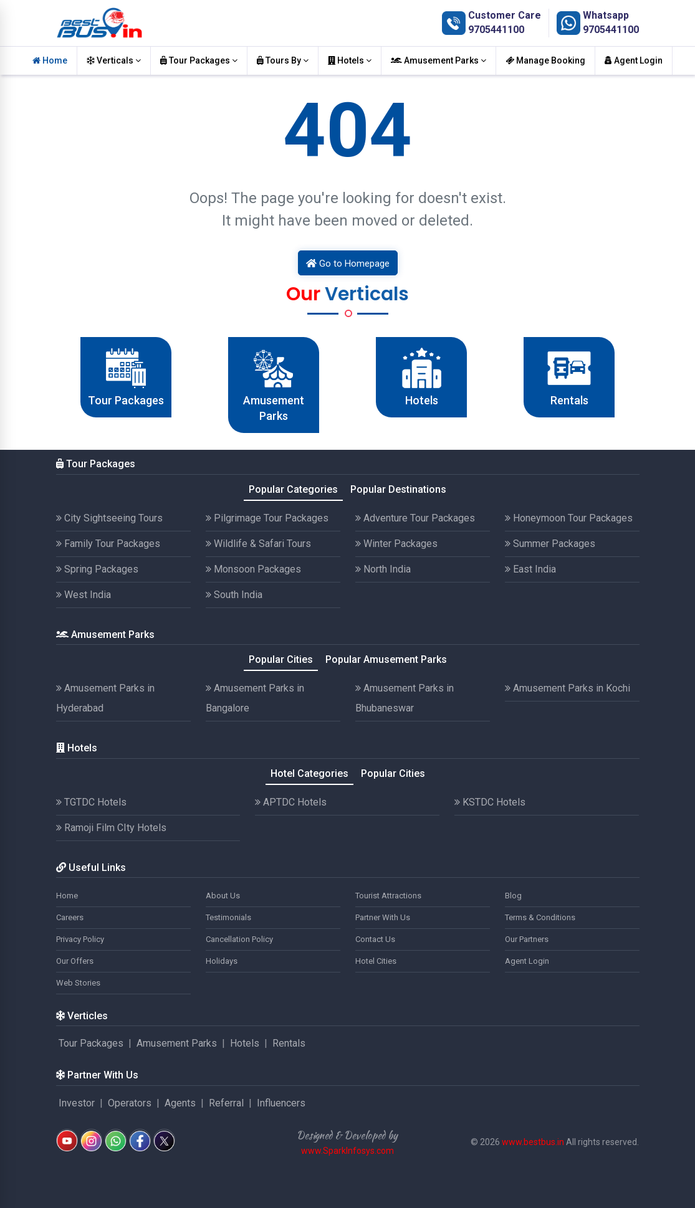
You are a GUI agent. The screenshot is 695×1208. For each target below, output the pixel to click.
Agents (180, 1103)
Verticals (114, 60)
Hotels (349, 60)
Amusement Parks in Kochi (567, 688)
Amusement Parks (438, 60)
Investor (77, 1103)
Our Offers (74, 961)
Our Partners (527, 939)
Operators (129, 1103)
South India (234, 595)
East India (530, 569)
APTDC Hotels (291, 802)
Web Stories (78, 982)
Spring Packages (97, 569)
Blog (513, 895)
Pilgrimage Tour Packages (267, 518)
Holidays (221, 961)
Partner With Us (382, 917)
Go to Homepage (348, 263)
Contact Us (375, 939)
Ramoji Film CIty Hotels (111, 828)
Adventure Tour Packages (415, 518)
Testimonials (228, 917)
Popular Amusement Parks (386, 659)
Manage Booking (545, 60)
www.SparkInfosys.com (347, 1151)
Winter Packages (396, 543)
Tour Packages (198, 60)
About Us (223, 895)
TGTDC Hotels (91, 802)
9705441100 (496, 30)
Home (49, 60)
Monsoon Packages (253, 569)
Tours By (283, 60)
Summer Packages (550, 543)
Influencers (281, 1103)
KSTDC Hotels (489, 802)
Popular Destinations (398, 489)
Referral (226, 1103)
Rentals (288, 1043)
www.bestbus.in (533, 1142)
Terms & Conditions (540, 917)
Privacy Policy (80, 939)
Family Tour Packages (108, 543)
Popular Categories (293, 489)
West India (83, 595)
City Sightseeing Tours (109, 518)
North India (383, 569)
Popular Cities (281, 659)
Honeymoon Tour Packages (569, 518)
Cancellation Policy (239, 939)
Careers (70, 917)
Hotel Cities (375, 961)
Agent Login (634, 60)
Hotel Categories (309, 773)
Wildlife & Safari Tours (258, 543)
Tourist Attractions (388, 895)
